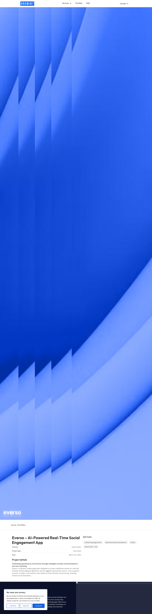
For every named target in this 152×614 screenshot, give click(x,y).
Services (67, 3)
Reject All (26, 606)
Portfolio (78, 3)
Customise (13, 606)
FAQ (88, 3)
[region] (25, 599)
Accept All (39, 606)
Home (13, 525)
